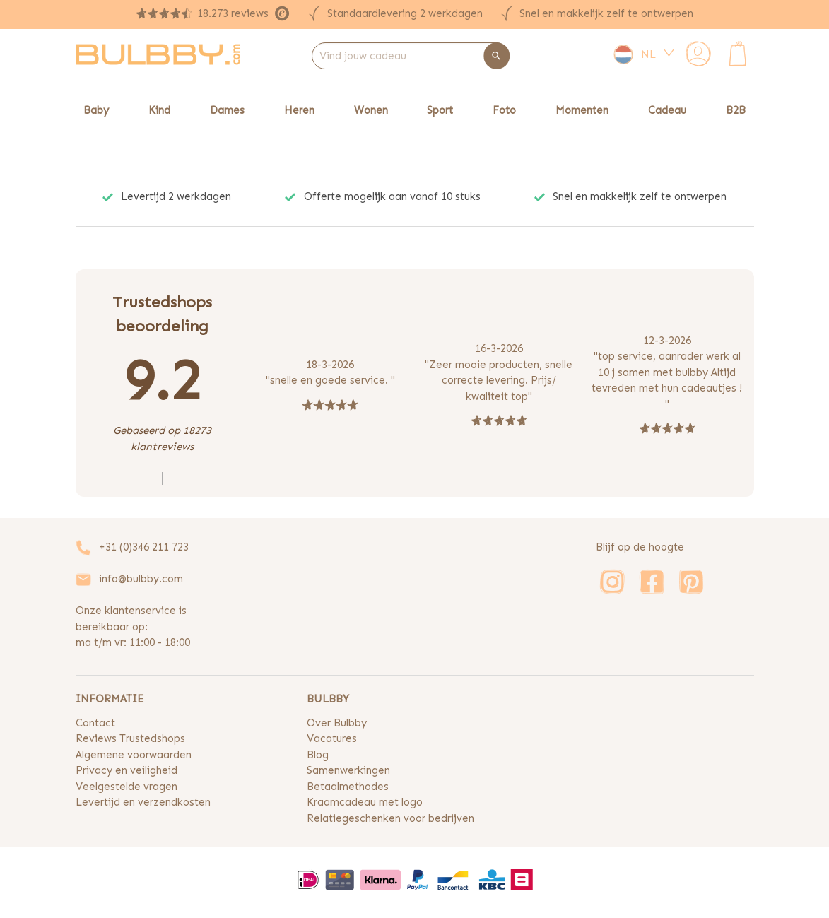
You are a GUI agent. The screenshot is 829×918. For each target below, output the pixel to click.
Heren (299, 110)
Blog (318, 754)
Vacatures (332, 738)
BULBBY (328, 699)
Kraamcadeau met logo (365, 802)
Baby (96, 110)
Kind (159, 110)
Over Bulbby (337, 723)
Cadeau (667, 110)
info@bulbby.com (141, 578)
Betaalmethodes (348, 786)
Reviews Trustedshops (130, 738)
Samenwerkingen (348, 770)
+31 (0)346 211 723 (144, 547)
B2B (736, 110)
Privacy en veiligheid (126, 770)
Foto (504, 110)
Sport (440, 110)
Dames (227, 110)
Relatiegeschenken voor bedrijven (390, 818)
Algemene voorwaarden (134, 754)
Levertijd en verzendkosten (143, 802)
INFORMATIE (109, 699)
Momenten (581, 110)
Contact (95, 723)
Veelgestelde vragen (126, 786)
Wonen (371, 110)
